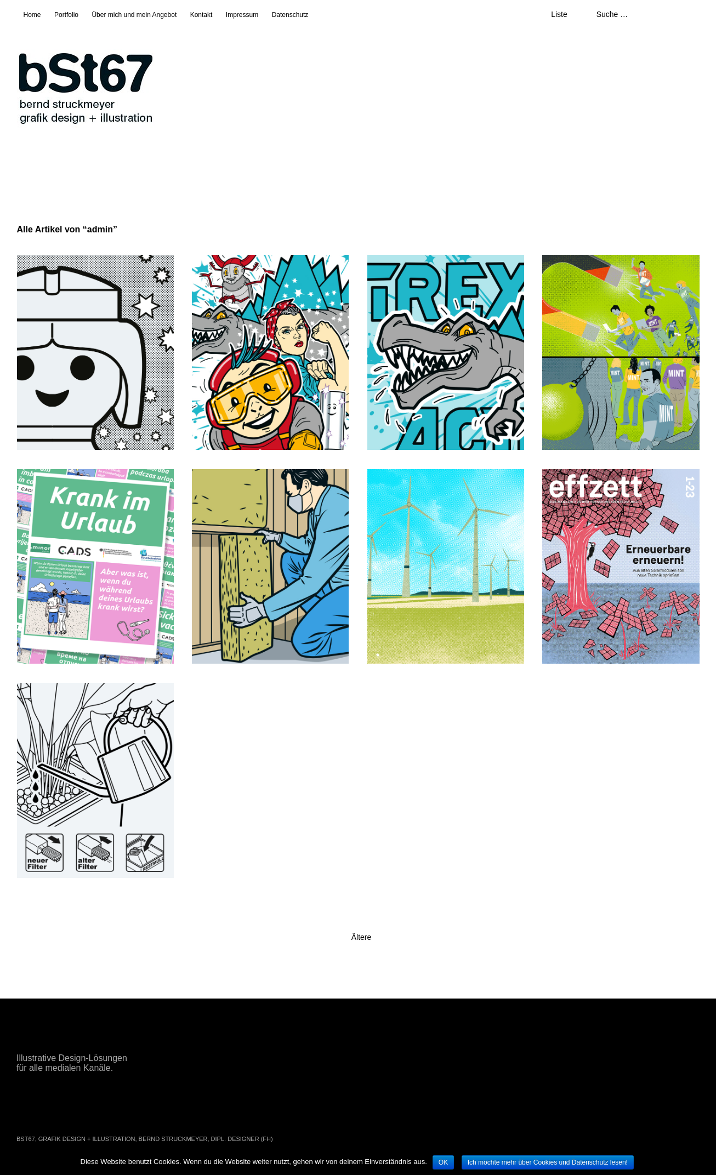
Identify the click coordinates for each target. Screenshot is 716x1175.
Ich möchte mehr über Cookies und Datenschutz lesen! (548, 1162)
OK (443, 1162)
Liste (559, 14)
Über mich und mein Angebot (134, 15)
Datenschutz (290, 15)
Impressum (242, 15)
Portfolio (66, 15)
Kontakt (201, 15)
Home (32, 15)
